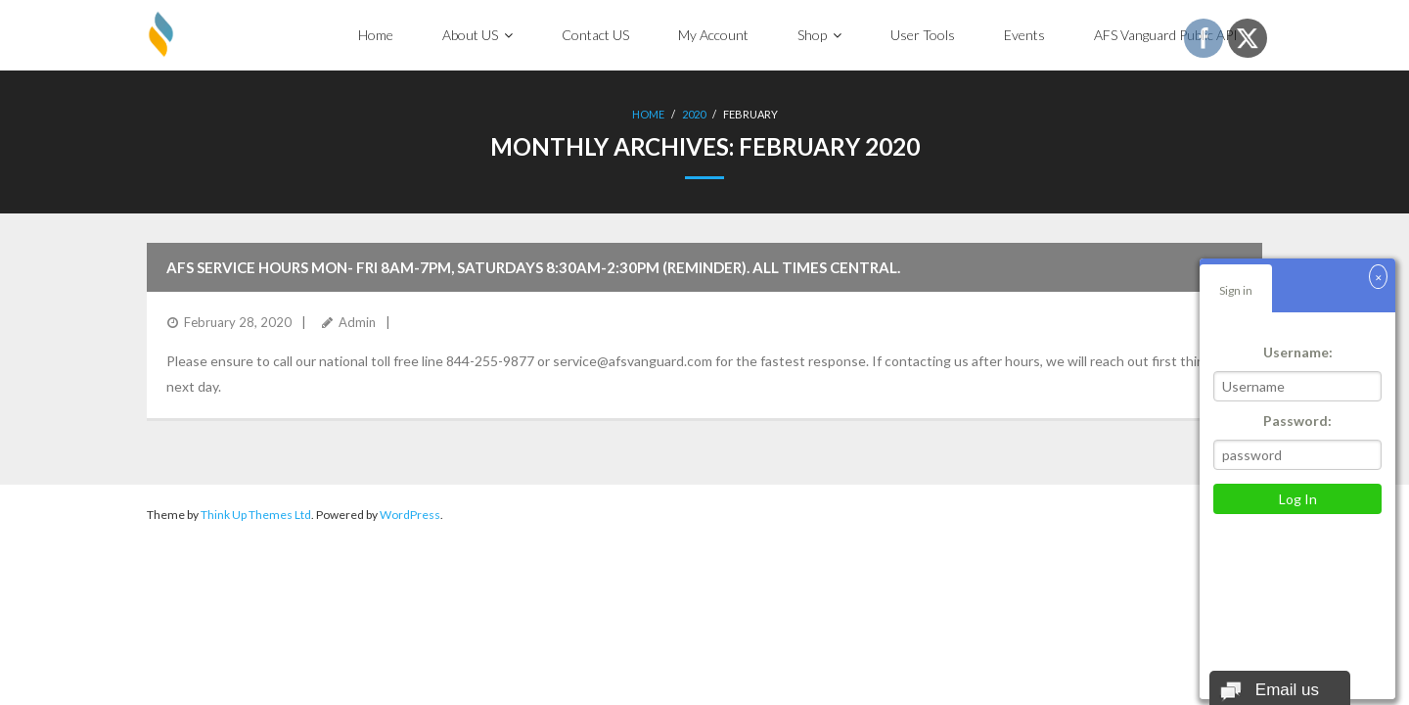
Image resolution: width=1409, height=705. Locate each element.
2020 (693, 114)
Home (648, 114)
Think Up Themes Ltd (256, 514)
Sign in (1235, 290)
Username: (1298, 352)
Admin (357, 322)
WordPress (410, 514)
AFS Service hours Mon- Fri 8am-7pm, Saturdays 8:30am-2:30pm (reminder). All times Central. (533, 267)
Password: (1297, 420)
